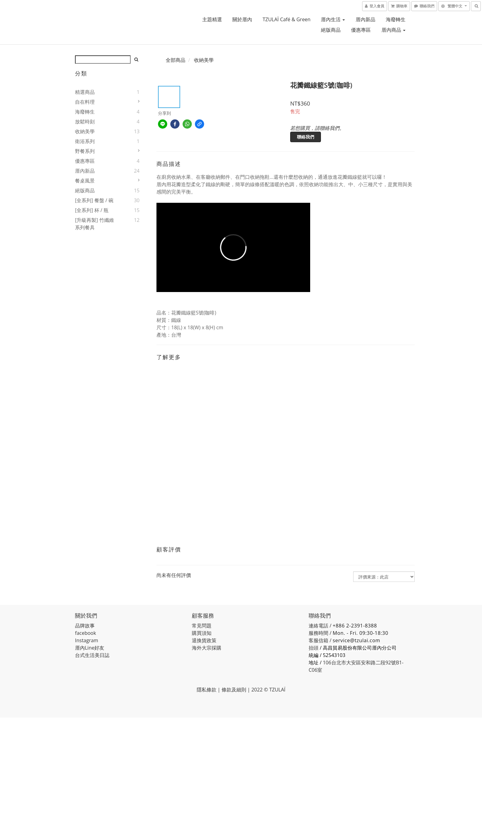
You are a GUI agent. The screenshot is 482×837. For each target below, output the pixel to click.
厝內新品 (365, 19)
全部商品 (175, 60)
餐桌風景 (85, 180)
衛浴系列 (85, 141)
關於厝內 (242, 19)
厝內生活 (333, 19)
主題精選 (212, 19)
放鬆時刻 (85, 121)
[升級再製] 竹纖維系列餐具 (94, 224)
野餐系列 (85, 151)
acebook (86, 633)
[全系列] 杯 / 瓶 (92, 210)
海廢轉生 (395, 19)
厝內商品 (393, 29)
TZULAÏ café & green (286, 19)
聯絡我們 (305, 137)
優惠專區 (361, 29)
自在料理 (85, 101)
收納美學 (85, 131)
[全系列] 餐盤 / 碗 (94, 200)
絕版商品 (331, 29)
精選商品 (85, 92)
